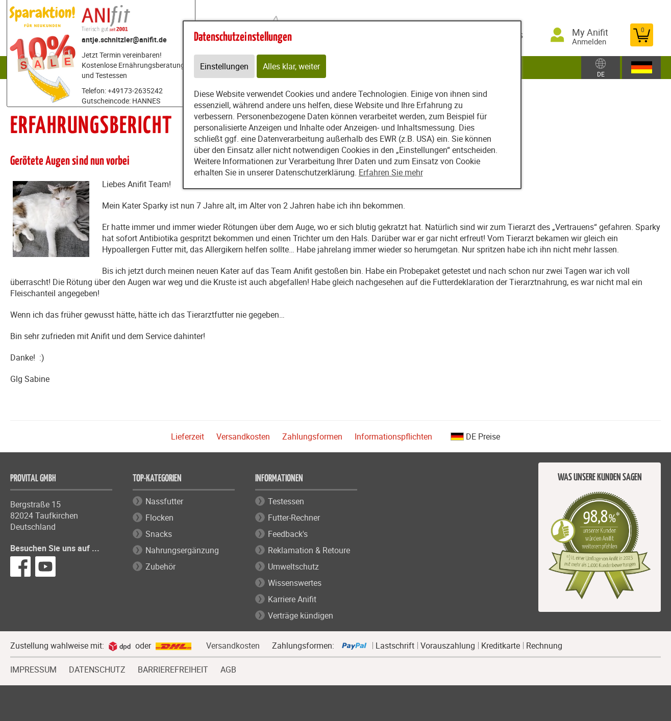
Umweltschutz (293, 566)
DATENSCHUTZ (97, 668)
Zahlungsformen (312, 436)
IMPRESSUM (33, 668)
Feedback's (288, 533)
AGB (228, 669)
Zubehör (160, 566)
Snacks (158, 533)
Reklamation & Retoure (309, 550)
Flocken (159, 517)
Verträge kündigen (300, 615)
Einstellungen (224, 66)
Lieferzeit (187, 436)
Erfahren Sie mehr (391, 172)
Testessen (286, 501)
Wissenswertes (294, 582)
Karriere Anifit (292, 599)
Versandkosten (243, 436)
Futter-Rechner (294, 517)
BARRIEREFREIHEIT (173, 668)
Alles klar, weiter (291, 66)
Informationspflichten (393, 436)
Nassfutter (164, 501)
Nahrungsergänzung (182, 550)
